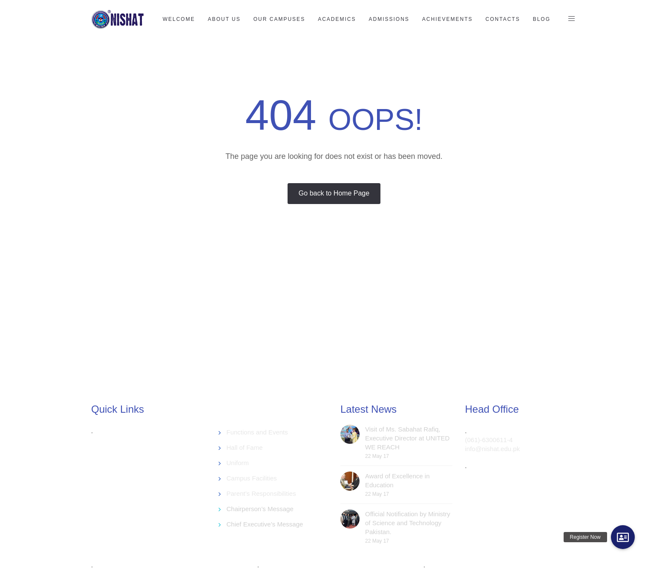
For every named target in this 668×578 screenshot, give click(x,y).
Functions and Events (257, 432)
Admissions (389, 19)
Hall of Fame (245, 447)
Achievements (447, 19)
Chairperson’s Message (260, 508)
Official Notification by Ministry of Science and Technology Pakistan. (407, 522)
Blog (541, 19)
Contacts (503, 19)
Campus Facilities (252, 478)
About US (224, 19)
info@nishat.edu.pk (492, 448)
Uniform (238, 462)
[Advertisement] (297, 321)
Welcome (179, 19)
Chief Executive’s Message (265, 524)
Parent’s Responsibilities (261, 493)
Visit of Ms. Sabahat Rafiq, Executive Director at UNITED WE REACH (407, 438)
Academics (337, 19)
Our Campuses (279, 19)
